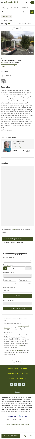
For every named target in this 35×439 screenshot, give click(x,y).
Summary (9, 23)
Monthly (6, 291)
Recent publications (25, 24)
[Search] (27, 2)
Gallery (2, 23)
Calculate (17, 296)
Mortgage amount (8, 272)
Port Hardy (5, 16)
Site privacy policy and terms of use (17, 424)
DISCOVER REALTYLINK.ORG (17, 369)
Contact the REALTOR (11, 436)
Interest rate (7, 280)
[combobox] (17, 8)
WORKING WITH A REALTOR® (17, 374)
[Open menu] (2, 2)
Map (6, 23)
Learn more (18, 345)
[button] (17, 43)
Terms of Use (14, 229)
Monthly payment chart (17, 308)
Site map (17, 392)
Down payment (8, 265)
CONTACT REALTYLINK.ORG (17, 379)
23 (31, 53)
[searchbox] (16, 8)
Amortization (23, 280)
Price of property (8, 257)
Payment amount (8, 300)
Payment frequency (9, 287)
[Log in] (32, 2)
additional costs (17, 350)
